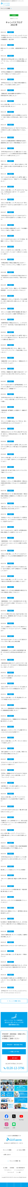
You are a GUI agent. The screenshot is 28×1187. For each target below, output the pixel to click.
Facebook (6, 1119)
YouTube (21, 1119)
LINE (14, 1128)
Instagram (6, 1128)
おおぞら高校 (5, 5)
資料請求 (24, 1185)
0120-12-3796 (15, 1067)
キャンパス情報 (5, 8)
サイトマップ (11, 1172)
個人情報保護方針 (21, 1167)
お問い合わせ (7, 1154)
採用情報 (12, 1167)
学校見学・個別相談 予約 (10, 1185)
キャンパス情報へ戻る (15, 1001)
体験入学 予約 (17, 1185)
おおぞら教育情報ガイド (14, 1135)
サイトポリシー (8, 1170)
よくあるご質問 (21, 1150)
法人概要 (5, 1167)
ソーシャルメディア (19, 1170)
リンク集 (18, 1172)
